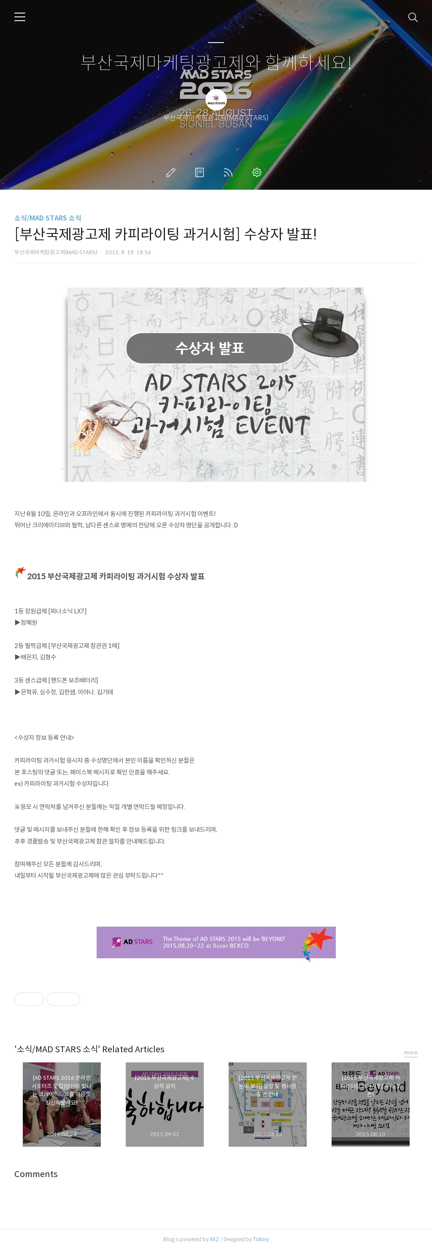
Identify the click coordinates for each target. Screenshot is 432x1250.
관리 (258, 172)
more (411, 1052)
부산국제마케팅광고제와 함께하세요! (216, 63)
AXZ (214, 1239)
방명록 (201, 172)
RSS (230, 172)
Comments (36, 1174)
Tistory (261, 1239)
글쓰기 (172, 172)
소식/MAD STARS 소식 (47, 218)
